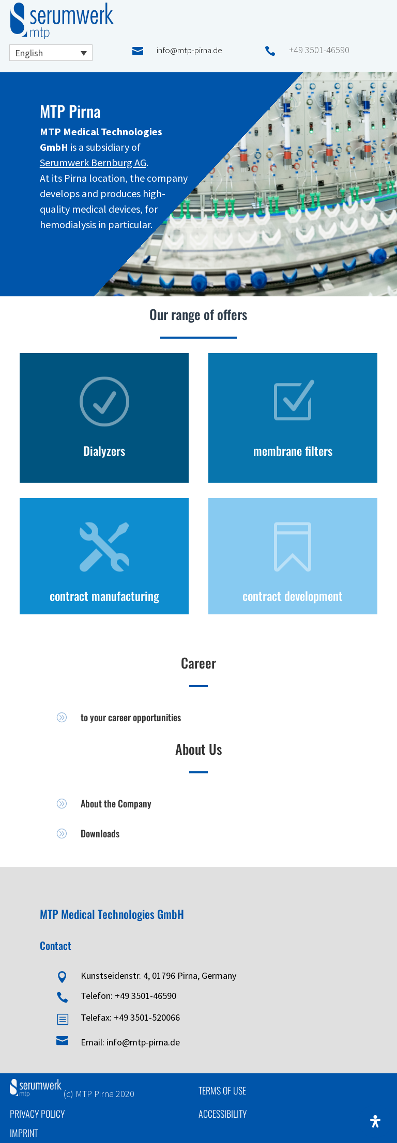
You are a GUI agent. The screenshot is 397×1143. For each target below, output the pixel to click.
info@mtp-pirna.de (189, 50)
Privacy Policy (37, 1113)
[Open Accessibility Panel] (375, 1121)
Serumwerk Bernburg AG (93, 162)
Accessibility (222, 1113)
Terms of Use (222, 1090)
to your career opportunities (131, 717)
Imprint (24, 1132)
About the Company (116, 803)
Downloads (100, 833)
